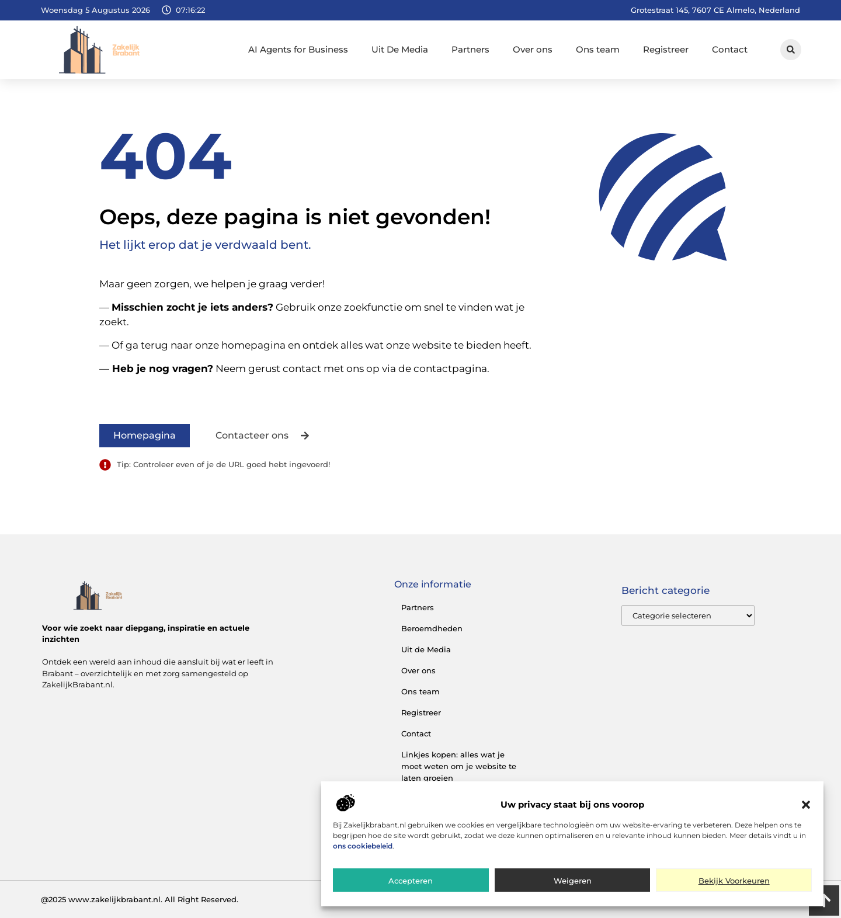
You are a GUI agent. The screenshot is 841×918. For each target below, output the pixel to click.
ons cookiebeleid (362, 846)
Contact (730, 49)
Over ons (532, 49)
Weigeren (573, 880)
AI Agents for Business (298, 49)
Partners (470, 49)
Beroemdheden (432, 628)
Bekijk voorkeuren (734, 880)
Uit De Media (399, 49)
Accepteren (410, 880)
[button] (806, 805)
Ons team (598, 49)
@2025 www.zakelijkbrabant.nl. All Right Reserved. (139, 899)
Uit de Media (426, 649)
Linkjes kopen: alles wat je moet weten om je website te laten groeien (458, 766)
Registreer (666, 49)
